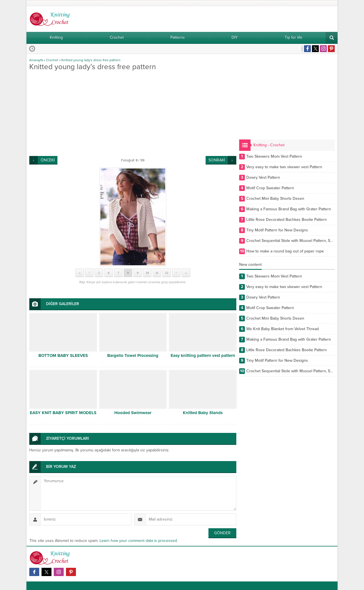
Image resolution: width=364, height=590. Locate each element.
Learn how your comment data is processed (138, 540)
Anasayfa (36, 60)
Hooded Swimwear (132, 412)
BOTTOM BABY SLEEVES (63, 355)
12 (166, 272)
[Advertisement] (132, 113)
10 (147, 272)
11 (157, 272)
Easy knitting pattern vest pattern (203, 355)
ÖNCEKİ (48, 160)
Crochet (52, 60)
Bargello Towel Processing (132, 355)
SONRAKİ (216, 160)
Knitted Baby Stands (203, 412)
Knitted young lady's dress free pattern (91, 60)
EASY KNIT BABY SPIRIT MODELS (63, 412)
